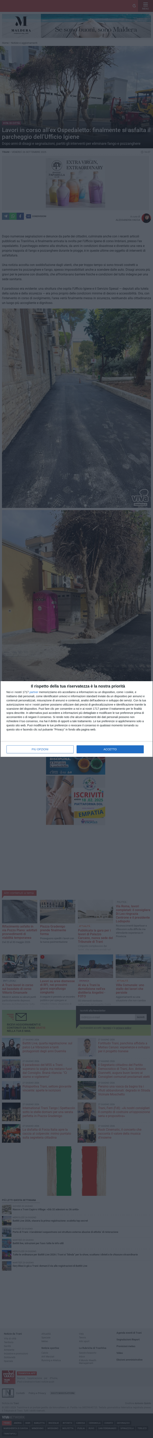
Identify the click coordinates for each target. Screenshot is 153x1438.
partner (33, 692)
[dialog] (77, 719)
